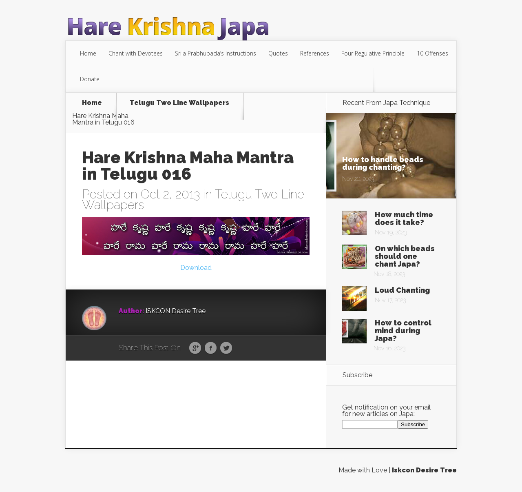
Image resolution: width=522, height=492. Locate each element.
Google (195, 348)
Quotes (278, 53)
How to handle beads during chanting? (382, 163)
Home (88, 53)
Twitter (226, 348)
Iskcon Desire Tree (424, 470)
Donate (90, 79)
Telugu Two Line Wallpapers (179, 103)
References (314, 53)
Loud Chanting (402, 290)
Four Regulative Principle (373, 53)
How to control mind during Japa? (403, 330)
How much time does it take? (404, 218)
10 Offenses (432, 53)
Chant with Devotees (135, 53)
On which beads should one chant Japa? (405, 256)
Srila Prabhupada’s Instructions (215, 53)
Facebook (210, 348)
